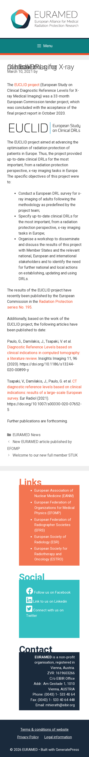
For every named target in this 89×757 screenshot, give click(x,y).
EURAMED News (27, 435)
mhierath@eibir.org (60, 705)
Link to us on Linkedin (50, 601)
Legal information (58, 737)
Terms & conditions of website (44, 729)
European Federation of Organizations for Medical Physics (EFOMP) (54, 507)
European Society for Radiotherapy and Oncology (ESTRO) (50, 553)
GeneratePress (67, 750)
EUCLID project (26, 85)
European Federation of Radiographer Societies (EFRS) (52, 524)
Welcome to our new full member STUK (45, 455)
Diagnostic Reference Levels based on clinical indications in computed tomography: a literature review (43, 353)
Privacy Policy (28, 737)
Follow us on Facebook (52, 592)
